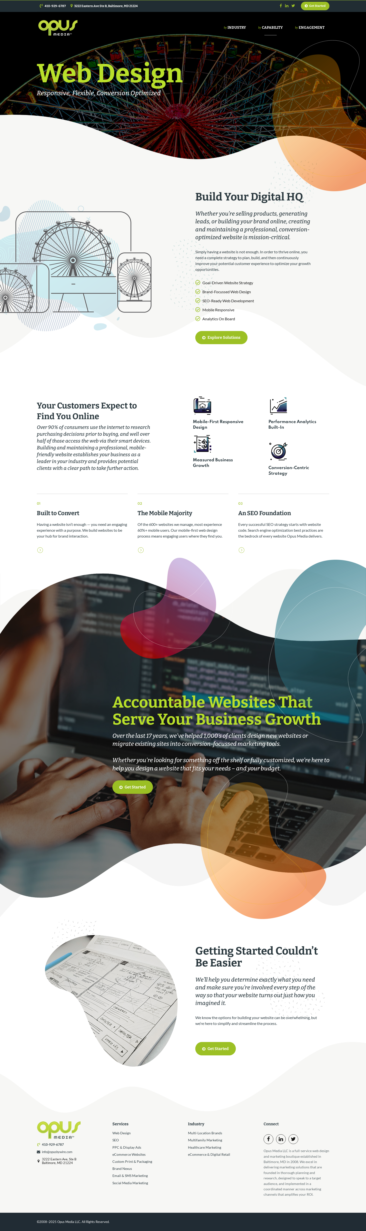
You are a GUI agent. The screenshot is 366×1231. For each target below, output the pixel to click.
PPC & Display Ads (126, 1147)
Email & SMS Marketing (130, 1176)
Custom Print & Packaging (132, 1161)
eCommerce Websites (129, 1154)
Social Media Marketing (130, 1183)
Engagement (310, 28)
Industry (235, 28)
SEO (115, 1140)
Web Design (121, 1133)
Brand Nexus (122, 1168)
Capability (270, 28)
